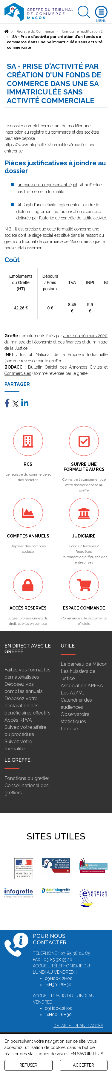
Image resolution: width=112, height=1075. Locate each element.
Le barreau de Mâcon (84, 664)
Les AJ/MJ (73, 693)
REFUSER (28, 1065)
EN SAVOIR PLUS (86, 1053)
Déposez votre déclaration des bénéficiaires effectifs (27, 706)
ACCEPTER (83, 1065)
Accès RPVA (18, 720)
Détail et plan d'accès (78, 1025)
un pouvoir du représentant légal (47, 184)
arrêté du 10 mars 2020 (85, 335)
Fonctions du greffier (26, 778)
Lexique (69, 729)
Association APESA (82, 685)
